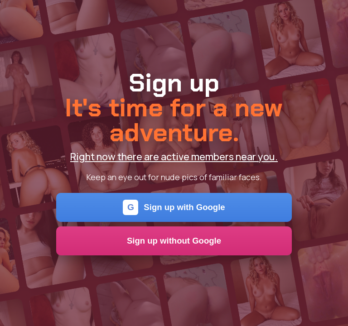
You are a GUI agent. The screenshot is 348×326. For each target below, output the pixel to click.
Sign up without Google (174, 240)
